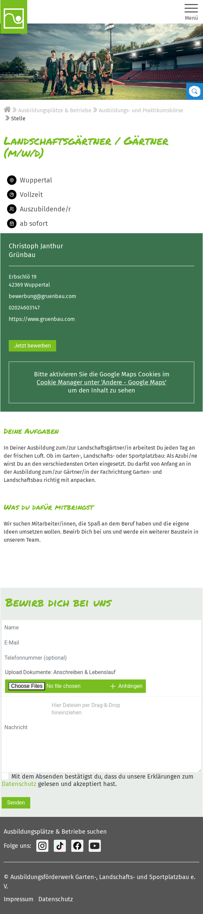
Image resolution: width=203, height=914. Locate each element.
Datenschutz (19, 784)
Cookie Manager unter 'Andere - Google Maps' (101, 382)
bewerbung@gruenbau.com (42, 296)
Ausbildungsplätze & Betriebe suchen (55, 831)
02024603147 (24, 307)
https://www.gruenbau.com (42, 319)
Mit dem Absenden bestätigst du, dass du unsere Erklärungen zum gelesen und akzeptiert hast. (97, 780)
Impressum (18, 899)
